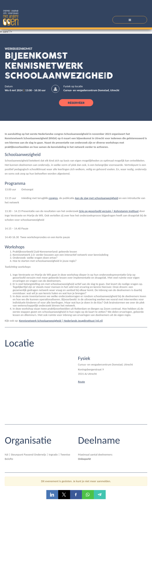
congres (53, 198)
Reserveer (76, 102)
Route (81, 381)
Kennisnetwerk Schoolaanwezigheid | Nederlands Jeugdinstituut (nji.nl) (61, 320)
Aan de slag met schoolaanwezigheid (96, 198)
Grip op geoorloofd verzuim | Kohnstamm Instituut (109, 211)
